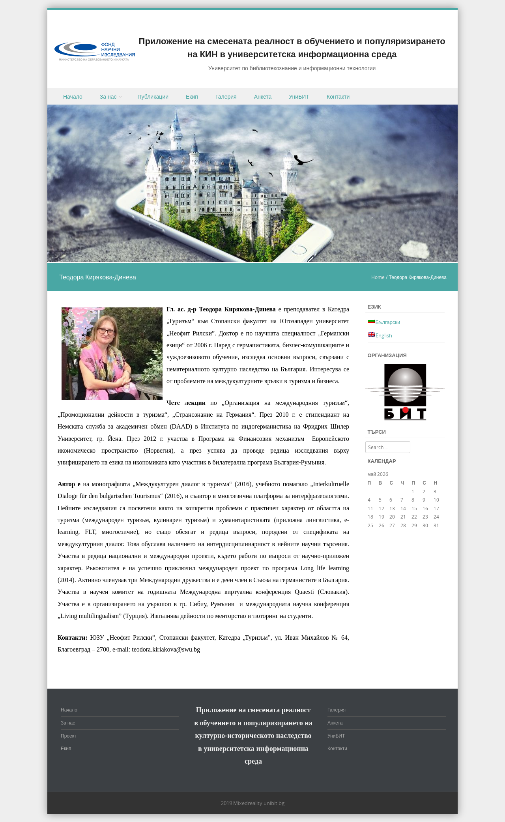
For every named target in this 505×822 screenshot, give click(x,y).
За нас (108, 96)
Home (378, 277)
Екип (192, 96)
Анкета (263, 96)
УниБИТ (299, 96)
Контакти (338, 96)
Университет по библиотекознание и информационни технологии (292, 68)
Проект (69, 735)
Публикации (153, 96)
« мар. (374, 534)
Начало (72, 96)
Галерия (226, 96)
